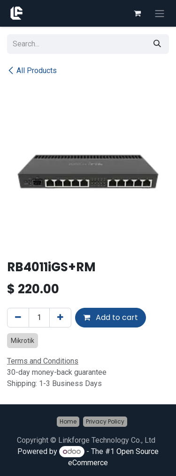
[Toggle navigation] (159, 13)
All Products (32, 70)
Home (68, 421)
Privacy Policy (105, 421)
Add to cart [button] (110, 317)
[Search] (157, 44)
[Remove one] (18, 317)
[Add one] (60, 317)
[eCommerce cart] (137, 13)
